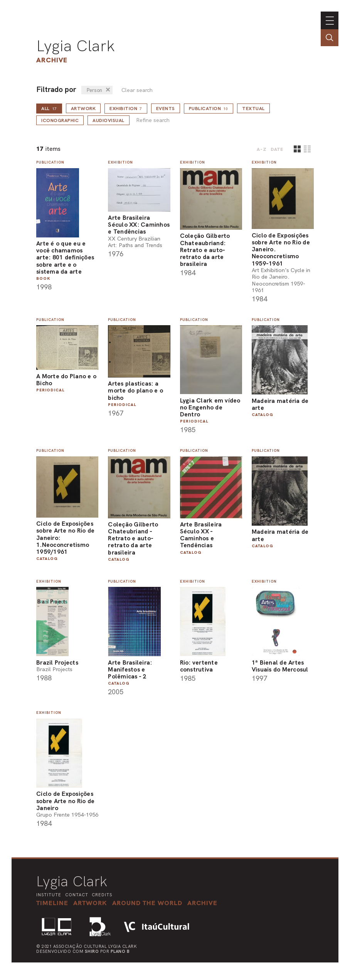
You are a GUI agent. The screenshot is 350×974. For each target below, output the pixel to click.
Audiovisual (109, 120)
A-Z (262, 149)
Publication (209, 108)
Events (165, 108)
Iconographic (60, 120)
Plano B (120, 951)
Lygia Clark (75, 46)
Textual (253, 108)
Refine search (153, 120)
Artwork (83, 108)
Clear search (137, 90)
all (49, 108)
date (277, 149)
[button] (147, 903)
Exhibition (125, 108)
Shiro (92, 951)
